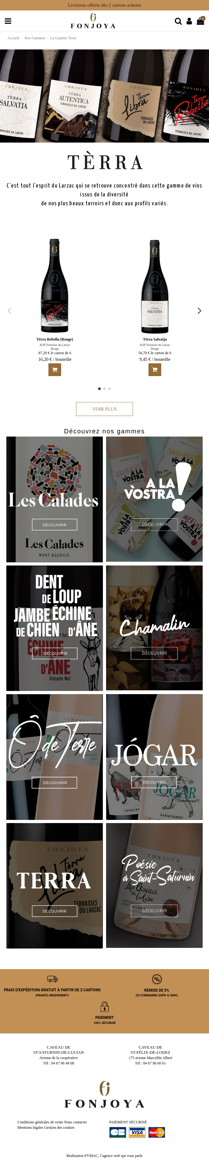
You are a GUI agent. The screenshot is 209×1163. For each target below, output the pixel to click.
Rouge (55, 348)
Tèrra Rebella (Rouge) (54, 339)
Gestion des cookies (59, 1127)
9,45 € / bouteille (154, 359)
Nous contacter (75, 1122)
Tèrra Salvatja (155, 339)
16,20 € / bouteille (55, 359)
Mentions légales (30, 1127)
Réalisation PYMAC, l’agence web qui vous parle (104, 1155)
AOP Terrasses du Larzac (54, 345)
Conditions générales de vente (40, 1122)
